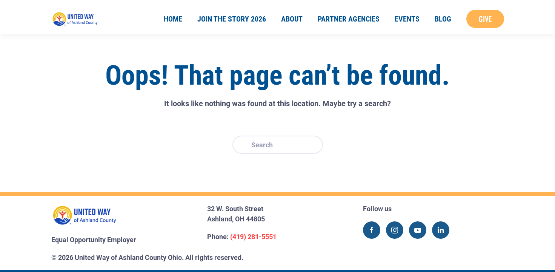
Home (173, 18)
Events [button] (407, 18)
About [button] (292, 18)
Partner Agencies (349, 18)
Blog (443, 18)
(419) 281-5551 (253, 237)
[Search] (277, 145)
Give (485, 19)
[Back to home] (74, 19)
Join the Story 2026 (231, 18)
